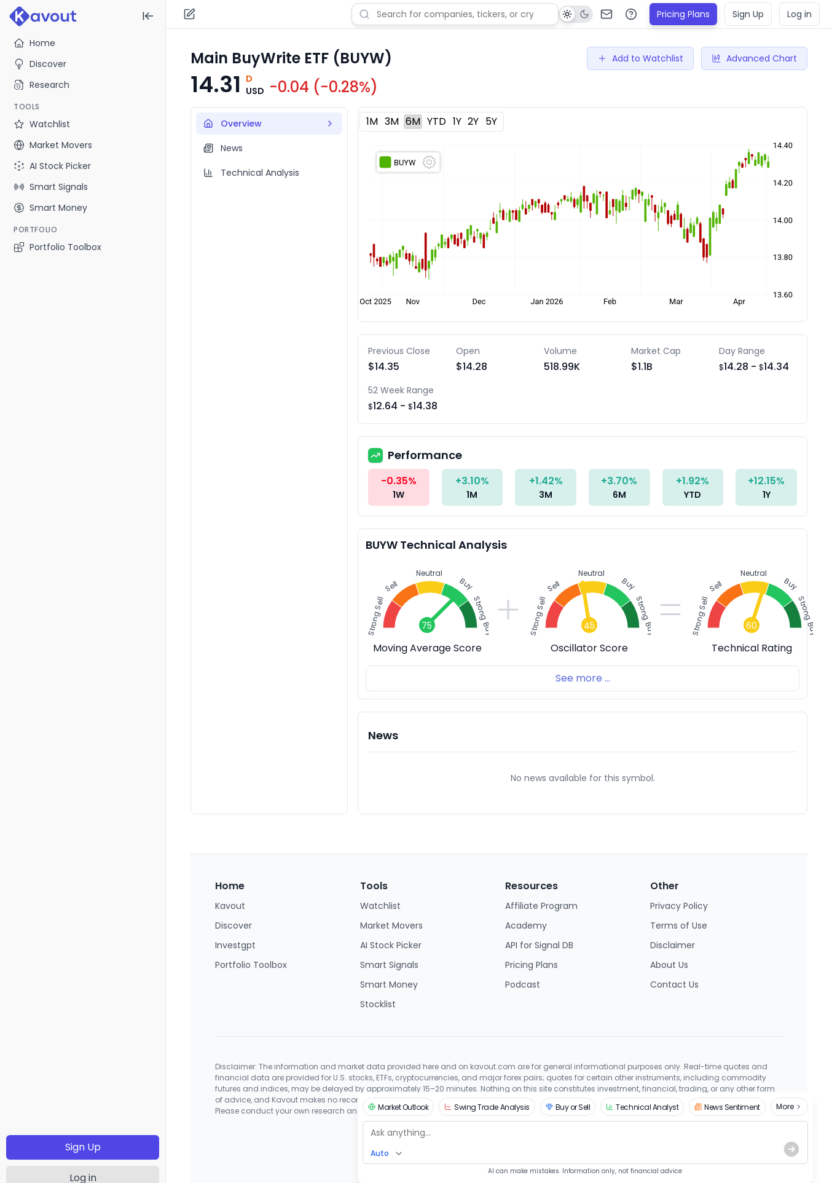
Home (34, 43)
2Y (473, 121)
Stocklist (378, 1004)
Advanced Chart (754, 58)
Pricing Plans (683, 14)
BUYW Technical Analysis (436, 544)
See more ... (582, 678)
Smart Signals (389, 965)
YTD (436, 121)
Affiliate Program (541, 906)
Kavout (230, 906)
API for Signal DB (539, 945)
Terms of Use (678, 925)
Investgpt (235, 945)
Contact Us (674, 984)
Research (41, 85)
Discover (40, 64)
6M (413, 121)
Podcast (522, 984)
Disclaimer (672, 945)
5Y (491, 121)
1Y (457, 121)
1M (372, 121)
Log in (799, 14)
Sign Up (83, 1147)
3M (392, 121)
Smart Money (389, 984)
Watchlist (380, 906)
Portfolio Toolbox (57, 247)
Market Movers (391, 925)
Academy (526, 925)
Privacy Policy (679, 906)
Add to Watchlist (640, 58)
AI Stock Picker (391, 945)
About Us (669, 965)
